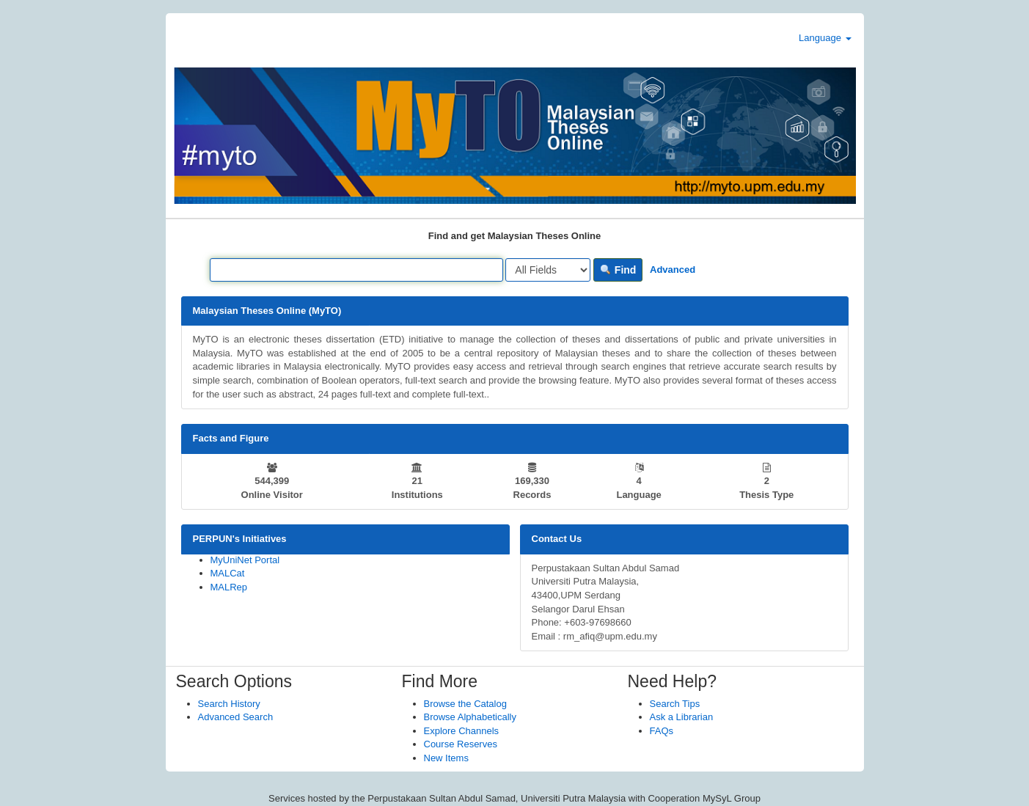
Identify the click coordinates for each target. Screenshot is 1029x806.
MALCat (227, 573)
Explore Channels (461, 730)
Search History (229, 703)
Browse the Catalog (465, 703)
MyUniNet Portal (245, 559)
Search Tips (675, 703)
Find (618, 270)
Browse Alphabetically (470, 716)
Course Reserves (460, 744)
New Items (446, 757)
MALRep (229, 587)
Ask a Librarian (682, 716)
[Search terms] (356, 270)
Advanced (672, 269)
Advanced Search (236, 716)
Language (825, 37)
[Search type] (547, 270)
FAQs (662, 730)
